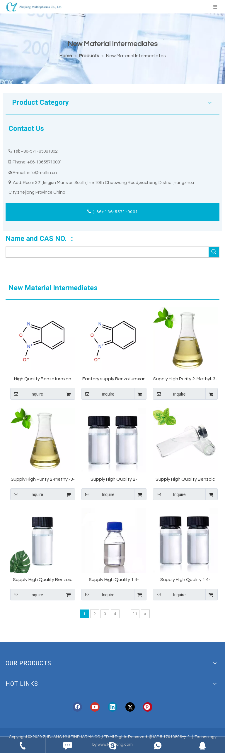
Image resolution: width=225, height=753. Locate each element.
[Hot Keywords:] (214, 252)
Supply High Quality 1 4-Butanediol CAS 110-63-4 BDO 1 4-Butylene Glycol (114, 580)
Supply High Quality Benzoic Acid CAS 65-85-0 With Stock (185, 479)
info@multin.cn (42, 172)
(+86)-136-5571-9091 (112, 211)
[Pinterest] (147, 707)
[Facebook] (77, 707)
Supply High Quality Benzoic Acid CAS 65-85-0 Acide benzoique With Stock (42, 580)
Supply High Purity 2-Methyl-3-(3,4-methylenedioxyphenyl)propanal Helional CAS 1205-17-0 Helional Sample (185, 379)
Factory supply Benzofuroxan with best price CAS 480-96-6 (114, 379)
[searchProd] (107, 252)
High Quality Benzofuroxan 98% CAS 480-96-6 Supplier (42, 379)
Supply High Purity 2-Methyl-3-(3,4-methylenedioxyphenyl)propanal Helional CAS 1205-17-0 (42, 479)
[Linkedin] (112, 707)
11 (135, 614)
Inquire (26, 394)
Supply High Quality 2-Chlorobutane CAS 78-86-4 (114, 479)
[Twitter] (130, 707)
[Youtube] (95, 707)
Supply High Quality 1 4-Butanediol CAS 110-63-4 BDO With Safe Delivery (185, 580)
